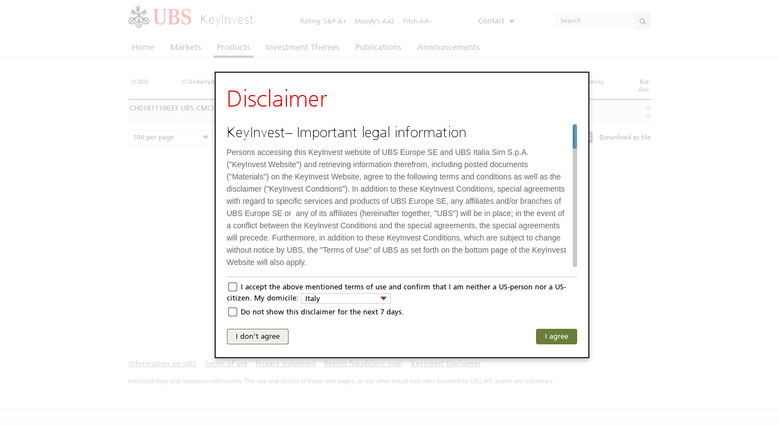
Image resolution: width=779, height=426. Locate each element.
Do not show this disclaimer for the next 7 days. (322, 312)
